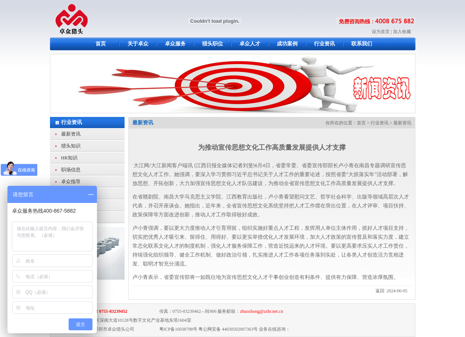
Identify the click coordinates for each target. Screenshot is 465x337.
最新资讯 (71, 134)
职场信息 (71, 169)
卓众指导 (71, 181)
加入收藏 (402, 31)
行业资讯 (71, 122)
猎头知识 (71, 146)
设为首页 (381, 31)
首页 (361, 122)
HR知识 (69, 157)
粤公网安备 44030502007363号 (228, 329)
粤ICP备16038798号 (178, 329)
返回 (380, 290)
